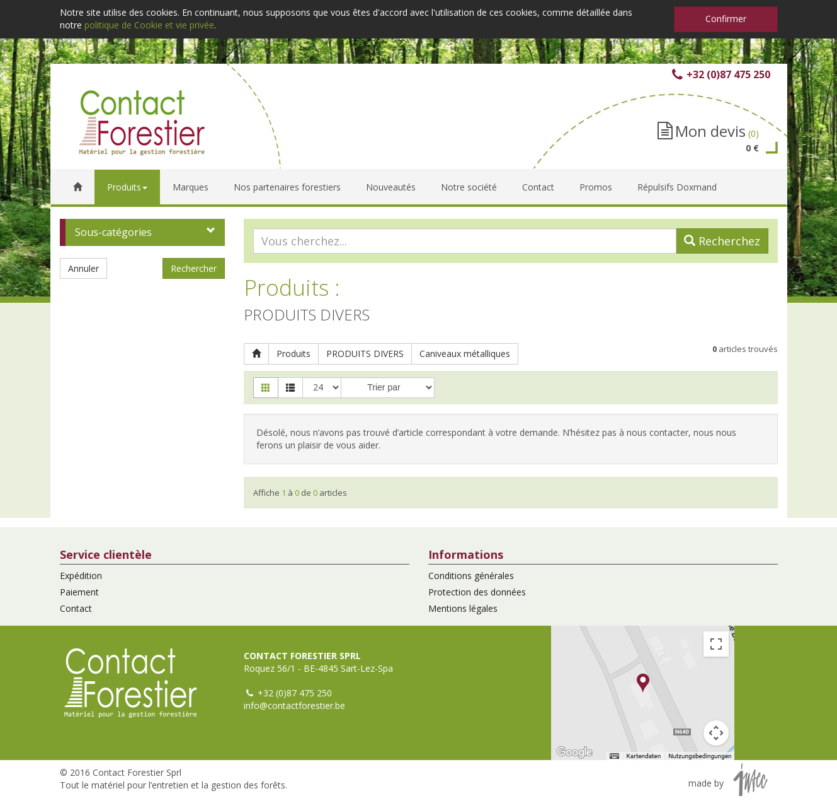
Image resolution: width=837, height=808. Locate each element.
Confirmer (725, 19)
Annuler (83, 268)
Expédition (81, 576)
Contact (76, 608)
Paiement (79, 592)
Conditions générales (471, 576)
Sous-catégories (113, 232)
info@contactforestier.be (294, 705)
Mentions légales (463, 608)
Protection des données (477, 592)
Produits (293, 354)
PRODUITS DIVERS (365, 354)
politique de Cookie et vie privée (149, 25)
